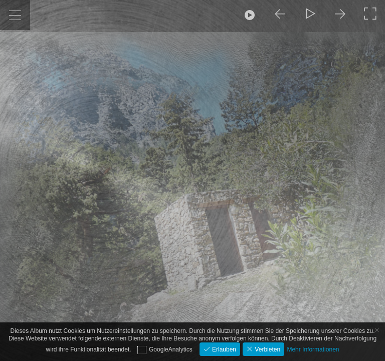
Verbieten (266, 349)
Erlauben (223, 349)
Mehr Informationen (313, 349)
